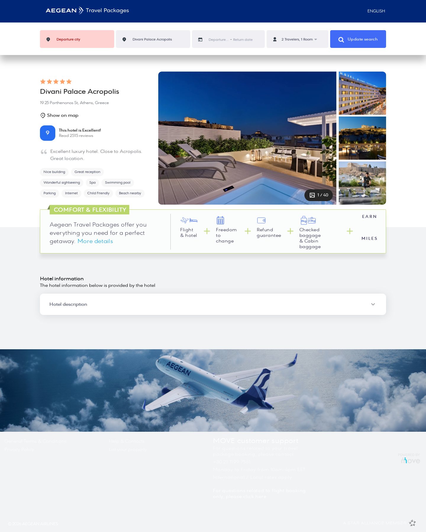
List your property (128, 449)
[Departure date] (219, 40)
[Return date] (243, 40)
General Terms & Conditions (35, 441)
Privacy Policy (19, 449)
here (260, 496)
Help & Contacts (127, 441)
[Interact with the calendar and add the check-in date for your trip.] (203, 39)
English (374, 11)
